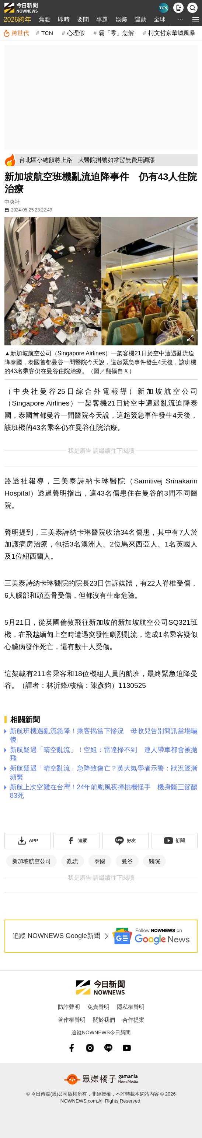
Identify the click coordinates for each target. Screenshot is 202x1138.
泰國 (99, 861)
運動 (140, 19)
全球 (160, 19)
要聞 (83, 19)
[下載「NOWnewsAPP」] (27, 840)
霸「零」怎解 (116, 33)
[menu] (195, 19)
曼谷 (127, 861)
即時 (64, 19)
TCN (47, 33)
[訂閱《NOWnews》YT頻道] (174, 840)
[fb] (71, 1048)
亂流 (72, 861)
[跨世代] (16, 33)
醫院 (154, 861)
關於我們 (104, 1020)
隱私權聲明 (130, 1007)
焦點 (44, 19)
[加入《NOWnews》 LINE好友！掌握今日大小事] (125, 840)
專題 (102, 19)
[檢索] (192, 8)
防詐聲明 (69, 1007)
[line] (108, 1048)
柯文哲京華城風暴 (171, 33)
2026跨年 (17, 19)
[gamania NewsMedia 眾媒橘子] (101, 1079)
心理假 (76, 33)
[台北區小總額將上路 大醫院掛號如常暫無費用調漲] (107, 160)
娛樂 (121, 19)
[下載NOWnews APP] (178, 8)
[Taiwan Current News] (163, 8)
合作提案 (133, 1020)
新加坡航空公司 (31, 861)
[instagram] (90, 1048)
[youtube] (126, 1048)
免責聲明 (98, 1007)
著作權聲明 (72, 1020)
